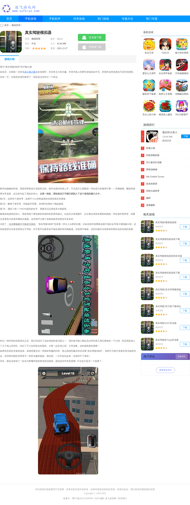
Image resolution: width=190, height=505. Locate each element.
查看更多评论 (165, 370)
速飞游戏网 (110, 498)
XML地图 (99, 498)
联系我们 (122, 498)
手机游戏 (30, 18)
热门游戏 (103, 18)
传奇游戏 (79, 18)
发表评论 (181, 356)
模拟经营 (16, 25)
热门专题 (151, 18)
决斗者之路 (29, 72)
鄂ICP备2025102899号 (82, 498)
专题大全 (127, 18)
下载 (185, 136)
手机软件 (54, 18)
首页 (9, 18)
